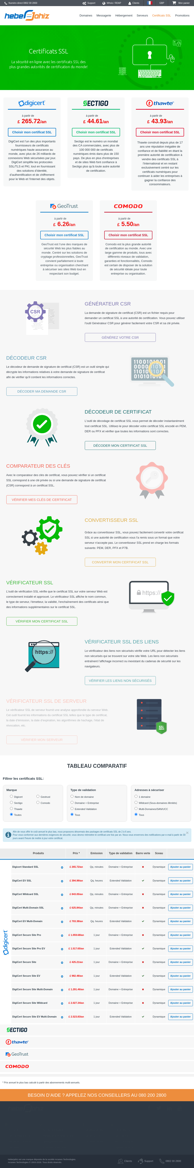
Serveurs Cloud (91, 1135)
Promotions (182, 15)
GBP (161, 3)
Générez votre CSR (120, 337)
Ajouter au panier (180, 866)
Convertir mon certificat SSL (120, 562)
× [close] (187, 832)
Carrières (12, 1147)
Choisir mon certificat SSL (32, 132)
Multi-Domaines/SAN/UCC (153, 809)
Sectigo (18, 803)
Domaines (86, 15)
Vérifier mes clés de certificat (42, 500)
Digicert (18, 797)
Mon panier (181, 3)
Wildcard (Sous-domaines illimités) (158, 803)
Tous (77, 815)
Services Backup (122, 1135)
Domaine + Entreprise (87, 803)
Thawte (18, 809)
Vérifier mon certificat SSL (42, 621)
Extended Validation (86, 809)
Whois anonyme (121, 1141)
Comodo (45, 803)
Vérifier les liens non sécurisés (120, 680)
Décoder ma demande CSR (41, 391)
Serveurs (142, 15)
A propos (11, 1130)
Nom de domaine (84, 797)
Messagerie (104, 15)
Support (89, 3)
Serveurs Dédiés (92, 1141)
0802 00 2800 (30, 3)
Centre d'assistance (17, 1135)
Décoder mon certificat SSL (120, 445)
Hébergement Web (51, 1141)
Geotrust (45, 797)
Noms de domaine (51, 1130)
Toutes (17, 815)
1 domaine (144, 797)
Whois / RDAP (111, 3)
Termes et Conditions (18, 1141)
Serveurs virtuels (92, 1130)
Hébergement (123, 15)
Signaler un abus (122, 1147)
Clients (133, 3)
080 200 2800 (152, 1095)
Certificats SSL (161, 15)
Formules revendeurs (52, 1147)
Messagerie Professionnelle (56, 1135)
